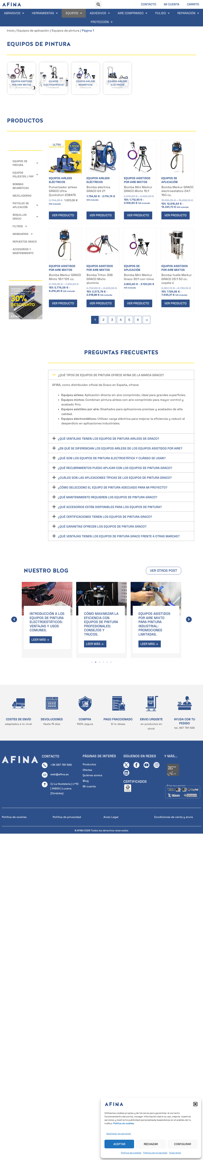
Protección (101, 22)
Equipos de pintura (65, 31)
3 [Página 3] (112, 320)
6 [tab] (111, 661)
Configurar (182, 1144)
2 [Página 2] (103, 320)
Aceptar (119, 1144)
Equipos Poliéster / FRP (26, 174)
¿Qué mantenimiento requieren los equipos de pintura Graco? (107, 497)
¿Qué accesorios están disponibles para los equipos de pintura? (110, 507)
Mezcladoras (22, 195)
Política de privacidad (155, 1152)
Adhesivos (100, 13)
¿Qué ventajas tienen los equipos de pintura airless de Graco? (108, 439)
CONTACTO (50, 755)
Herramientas (45, 13)
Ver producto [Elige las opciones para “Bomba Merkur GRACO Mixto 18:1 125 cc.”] (63, 303)
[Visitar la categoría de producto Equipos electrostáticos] (53, 78)
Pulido (162, 13)
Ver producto (63, 215)
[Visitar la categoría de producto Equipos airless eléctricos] (117, 78)
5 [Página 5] (129, 320)
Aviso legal (175, 1152)
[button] (195, 1104)
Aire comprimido (132, 13)
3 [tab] (99, 661)
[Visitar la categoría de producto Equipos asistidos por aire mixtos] (21, 78)
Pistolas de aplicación (26, 205)
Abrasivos (14, 13)
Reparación (188, 13)
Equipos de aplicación (33, 31)
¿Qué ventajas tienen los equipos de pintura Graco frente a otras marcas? (119, 536)
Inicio (11, 31)
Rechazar (151, 1144)
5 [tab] (107, 661)
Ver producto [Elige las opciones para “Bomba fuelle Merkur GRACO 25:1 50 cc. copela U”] (175, 303)
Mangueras (23, 234)
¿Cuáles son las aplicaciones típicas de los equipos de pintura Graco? (115, 478)
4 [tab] (103, 661)
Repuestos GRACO (25, 241)
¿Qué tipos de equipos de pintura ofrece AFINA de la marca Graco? (111, 375)
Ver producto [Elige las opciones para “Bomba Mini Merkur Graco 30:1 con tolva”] (138, 303)
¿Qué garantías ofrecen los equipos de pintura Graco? (102, 526)
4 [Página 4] (121, 320)
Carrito (193, 4)
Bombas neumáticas (21, 186)
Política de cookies (131, 1152)
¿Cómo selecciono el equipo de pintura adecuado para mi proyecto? (112, 487)
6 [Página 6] (138, 320)
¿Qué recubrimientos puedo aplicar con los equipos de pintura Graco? (115, 468)
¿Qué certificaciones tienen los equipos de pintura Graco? (105, 517)
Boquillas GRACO (26, 216)
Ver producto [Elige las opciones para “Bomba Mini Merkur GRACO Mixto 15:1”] (138, 215)
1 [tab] (92, 661)
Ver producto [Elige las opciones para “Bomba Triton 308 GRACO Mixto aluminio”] (101, 303)
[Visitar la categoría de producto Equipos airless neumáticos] (85, 78)
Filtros (20, 226)
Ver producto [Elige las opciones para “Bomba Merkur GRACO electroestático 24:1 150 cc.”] (175, 215)
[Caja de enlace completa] (47, 620)
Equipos (74, 13)
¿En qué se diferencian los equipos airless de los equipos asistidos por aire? (120, 448)
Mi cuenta (171, 4)
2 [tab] (96, 661)
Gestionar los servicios (118, 1133)
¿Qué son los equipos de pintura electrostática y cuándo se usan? (112, 458)
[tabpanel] (47, 620)
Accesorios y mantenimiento (23, 251)
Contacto (148, 4)
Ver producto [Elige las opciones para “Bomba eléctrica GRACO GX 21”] (101, 215)
